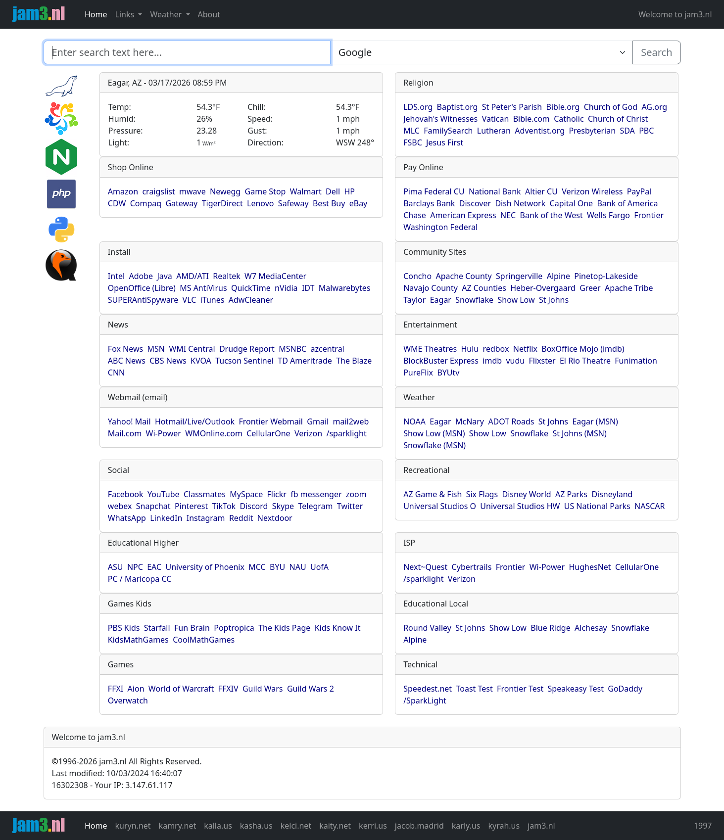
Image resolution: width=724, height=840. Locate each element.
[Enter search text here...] (481, 52)
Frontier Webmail (270, 421)
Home (96, 14)
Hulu (470, 348)
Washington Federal (440, 227)
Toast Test (474, 688)
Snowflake (474, 299)
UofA (319, 566)
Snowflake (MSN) (434, 445)
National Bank (495, 191)
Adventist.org (540, 130)
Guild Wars (262, 688)
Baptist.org (457, 106)
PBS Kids (124, 627)
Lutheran (494, 130)
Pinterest (191, 506)
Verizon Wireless (592, 191)
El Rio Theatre (585, 360)
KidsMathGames (138, 639)
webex (120, 506)
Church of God (610, 106)
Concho (417, 276)
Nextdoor (274, 518)
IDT (308, 287)
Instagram (206, 518)
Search (656, 52)
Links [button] (126, 14)
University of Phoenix (204, 566)
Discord (254, 506)
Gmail (318, 421)
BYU (277, 566)
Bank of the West (551, 215)
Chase (414, 215)
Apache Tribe (629, 287)
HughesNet (590, 566)
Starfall (157, 627)
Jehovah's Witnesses (440, 118)
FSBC (412, 142)
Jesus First (444, 142)
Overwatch (128, 700)
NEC (508, 215)
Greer (590, 287)
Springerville (519, 276)
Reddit (241, 518)
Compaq (145, 203)
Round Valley (427, 627)
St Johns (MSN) (579, 433)
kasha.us (256, 825)
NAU (298, 566)
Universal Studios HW (520, 506)
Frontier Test (520, 688)
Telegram (315, 506)
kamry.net (177, 825)
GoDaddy (625, 688)
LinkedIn (166, 518)
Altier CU (541, 191)
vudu (515, 360)
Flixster (542, 360)
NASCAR (649, 506)
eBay (358, 203)
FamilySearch (448, 130)
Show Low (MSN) (434, 433)
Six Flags (482, 494)
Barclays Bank (429, 203)
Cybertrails (472, 566)
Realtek (226, 276)
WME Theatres (430, 348)
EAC (154, 566)
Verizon (308, 433)
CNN (116, 372)
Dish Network (520, 203)
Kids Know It (338, 627)
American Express (463, 215)
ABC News (126, 360)
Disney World (526, 494)
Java (164, 276)
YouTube (163, 494)
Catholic (568, 118)
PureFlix (418, 372)
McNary (469, 421)
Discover (475, 203)
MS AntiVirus (203, 287)
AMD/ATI (192, 276)
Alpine (558, 276)
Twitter (350, 506)
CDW (117, 203)
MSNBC (292, 348)
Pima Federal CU (433, 191)
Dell (333, 191)
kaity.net (335, 825)
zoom (356, 494)
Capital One (571, 203)
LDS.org (418, 106)
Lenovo (260, 203)
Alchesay (591, 627)
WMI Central (192, 348)
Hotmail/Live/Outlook (195, 421)
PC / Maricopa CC (140, 578)
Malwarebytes (345, 287)
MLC (411, 130)
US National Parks (597, 506)
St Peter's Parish (512, 106)
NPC (135, 566)
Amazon (123, 191)
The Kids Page (284, 627)
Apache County (463, 276)
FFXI (115, 688)
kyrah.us (504, 825)
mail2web (351, 421)
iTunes (212, 299)
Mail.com (125, 433)
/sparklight (346, 433)
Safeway (293, 203)
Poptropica (234, 627)
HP (349, 191)
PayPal (639, 191)
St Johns (554, 299)
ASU (115, 566)
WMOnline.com (213, 433)
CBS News (168, 360)
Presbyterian (592, 130)
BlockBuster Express (441, 360)
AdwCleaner (251, 299)
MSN (156, 348)
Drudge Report (247, 348)
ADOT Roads (511, 421)
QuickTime (251, 287)
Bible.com (531, 118)
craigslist (158, 191)
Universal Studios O (439, 506)
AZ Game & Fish (432, 494)
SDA (627, 130)
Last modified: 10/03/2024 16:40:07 (117, 773)
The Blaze (354, 360)
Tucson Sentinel (244, 360)
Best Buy (329, 203)
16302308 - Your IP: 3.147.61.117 (112, 785)
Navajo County (430, 287)
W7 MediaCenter (275, 276)
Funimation (636, 360)
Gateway (181, 203)
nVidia (286, 287)
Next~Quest (425, 566)
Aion (136, 688)
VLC (189, 299)
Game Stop (265, 191)
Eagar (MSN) (595, 421)
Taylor (414, 299)
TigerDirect (222, 203)
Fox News (125, 348)
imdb (492, 360)
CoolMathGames (204, 639)
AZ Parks (571, 494)
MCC (256, 566)
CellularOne (268, 433)
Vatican (495, 118)
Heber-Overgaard (543, 287)
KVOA (201, 360)
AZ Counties (484, 287)
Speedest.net (427, 688)
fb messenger (315, 494)
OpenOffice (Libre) (142, 287)
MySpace (246, 494)
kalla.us (218, 825)
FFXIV (228, 688)
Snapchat (153, 506)
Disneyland (611, 494)
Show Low (515, 299)
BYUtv (448, 372)
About (209, 14)
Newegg (225, 191)
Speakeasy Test (576, 688)
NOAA (414, 421)
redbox (496, 348)
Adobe (141, 276)
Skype (283, 506)
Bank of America (627, 203)
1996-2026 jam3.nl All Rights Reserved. (127, 761)
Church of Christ (618, 118)
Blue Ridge (550, 627)
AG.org (654, 106)
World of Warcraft (181, 688)
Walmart (306, 191)
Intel (116, 276)
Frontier (649, 215)
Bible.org (563, 106)
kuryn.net (133, 825)
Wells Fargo (608, 215)
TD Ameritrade (305, 360)
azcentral (327, 348)
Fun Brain (192, 627)
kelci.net (296, 825)
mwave (192, 191)
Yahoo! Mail (129, 421)
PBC (646, 130)
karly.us (466, 825)
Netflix (525, 348)
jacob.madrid (419, 825)
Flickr (277, 494)
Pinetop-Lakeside (606, 276)
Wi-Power (163, 433)
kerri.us (373, 825)
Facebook (126, 494)
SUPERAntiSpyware (143, 299)
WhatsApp (127, 518)
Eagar (440, 299)
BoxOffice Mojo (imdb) (582, 348)
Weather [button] (167, 14)
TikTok (224, 506)
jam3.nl (541, 825)
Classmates (205, 494)
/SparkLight (424, 700)
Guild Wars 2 (310, 688)
